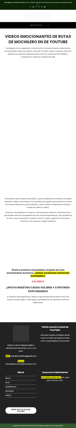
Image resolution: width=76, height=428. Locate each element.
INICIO (7, 378)
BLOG (7, 382)
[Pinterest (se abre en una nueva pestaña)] (36, 7)
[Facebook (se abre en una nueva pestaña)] (33, 7)
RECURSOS (9, 391)
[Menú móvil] (35, 25)
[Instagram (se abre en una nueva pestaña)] (39, 7)
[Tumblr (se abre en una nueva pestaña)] (41, 7)
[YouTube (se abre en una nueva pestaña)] (44, 7)
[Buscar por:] (48, 25)
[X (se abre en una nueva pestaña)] (31, 7)
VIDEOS (8, 395)
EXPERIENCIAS (10, 387)
